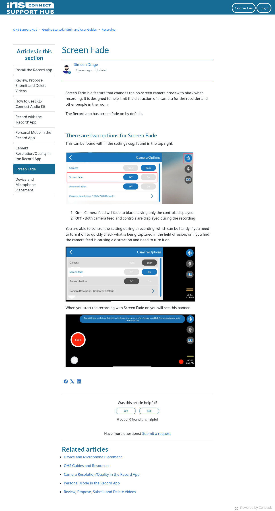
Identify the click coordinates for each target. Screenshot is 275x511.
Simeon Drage (86, 64)
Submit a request (156, 433)
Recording (109, 29)
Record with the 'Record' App (29, 119)
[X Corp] (72, 381)
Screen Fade (26, 169)
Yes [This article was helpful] (126, 411)
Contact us (244, 8)
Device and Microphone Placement (26, 185)
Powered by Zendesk (256, 507)
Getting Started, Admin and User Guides (69, 29)
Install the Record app (34, 69)
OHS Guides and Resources (86, 465)
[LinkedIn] (79, 381)
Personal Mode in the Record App (33, 135)
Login (264, 8)
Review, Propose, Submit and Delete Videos (31, 85)
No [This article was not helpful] (149, 411)
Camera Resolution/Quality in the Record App (33, 153)
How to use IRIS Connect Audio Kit (30, 104)
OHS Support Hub (25, 29)
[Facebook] (66, 381)
